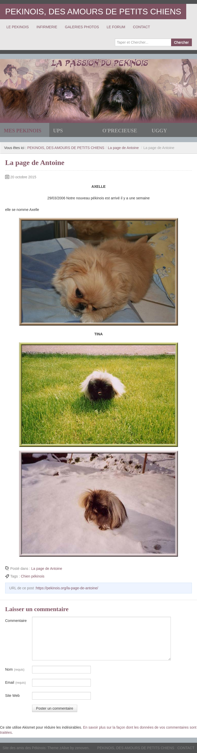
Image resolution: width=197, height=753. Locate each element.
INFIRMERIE (46, 27)
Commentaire (16, 621)
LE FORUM (116, 27)
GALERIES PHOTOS (82, 27)
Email (15, 683)
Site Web (12, 695)
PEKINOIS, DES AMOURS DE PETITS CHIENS (93, 11)
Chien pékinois (32, 576)
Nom (14, 669)
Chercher (181, 42)
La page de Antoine (123, 148)
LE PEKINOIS (17, 27)
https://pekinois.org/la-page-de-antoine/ (67, 588)
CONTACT (141, 27)
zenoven (81, 748)
